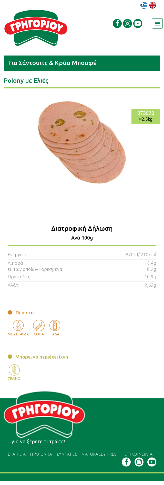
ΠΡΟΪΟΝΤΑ (41, 454)
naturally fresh (100, 454)
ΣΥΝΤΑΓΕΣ (67, 454)
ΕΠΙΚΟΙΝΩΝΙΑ (138, 454)
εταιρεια (17, 454)
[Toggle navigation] (157, 23)
